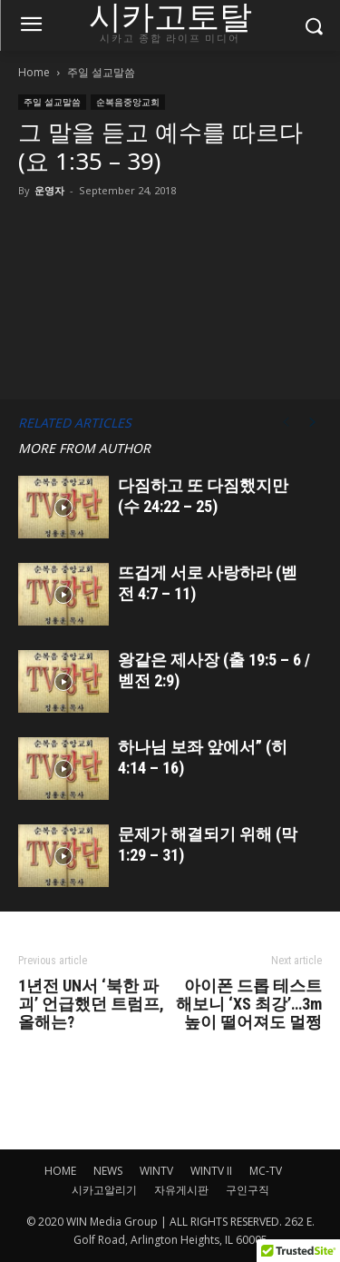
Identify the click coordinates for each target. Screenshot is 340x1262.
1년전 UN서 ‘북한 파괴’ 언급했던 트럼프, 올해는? (91, 1004)
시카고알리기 (104, 1190)
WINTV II (211, 1170)
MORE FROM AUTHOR (84, 448)
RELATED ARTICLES (74, 422)
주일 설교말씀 (101, 72)
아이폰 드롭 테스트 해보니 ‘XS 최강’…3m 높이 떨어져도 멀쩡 (249, 1004)
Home (34, 72)
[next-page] (313, 422)
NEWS (107, 1170)
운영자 (49, 190)
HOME (60, 1170)
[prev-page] (286, 422)
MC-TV (265, 1170)
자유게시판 (181, 1190)
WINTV (156, 1170)
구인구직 (247, 1190)
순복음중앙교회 (128, 101)
